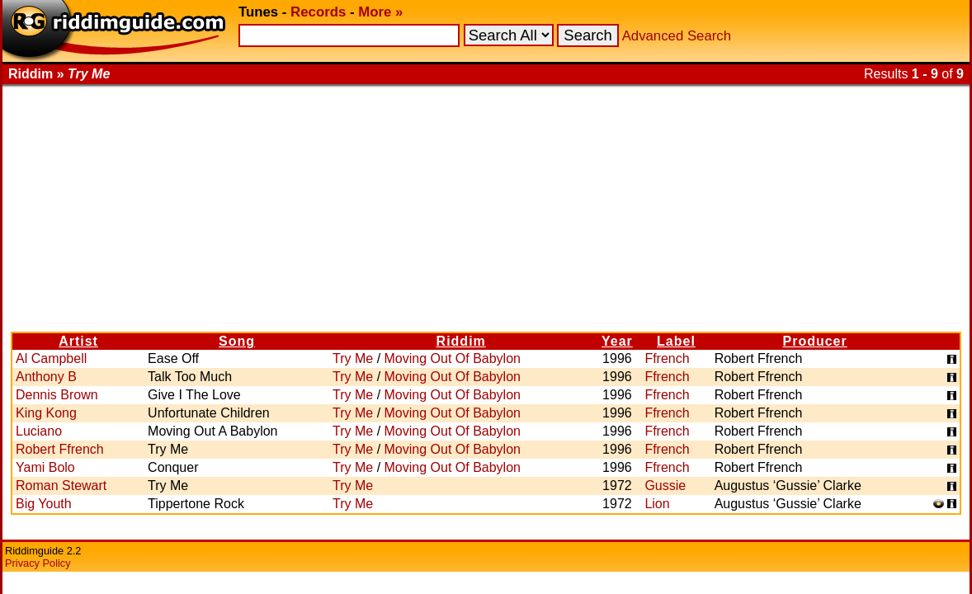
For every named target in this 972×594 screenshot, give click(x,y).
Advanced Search (676, 36)
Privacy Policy (38, 563)
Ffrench (666, 358)
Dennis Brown (57, 395)
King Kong (46, 413)
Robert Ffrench (60, 449)
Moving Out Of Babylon (453, 358)
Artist (78, 341)
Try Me (353, 358)
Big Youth (44, 504)
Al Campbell (51, 358)
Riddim (461, 341)
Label (676, 341)
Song (237, 341)
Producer (814, 341)
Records (318, 12)
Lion (656, 504)
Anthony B (46, 377)
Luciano (39, 431)
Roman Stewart (61, 485)
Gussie (665, 485)
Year (617, 341)
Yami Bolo (45, 467)
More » (380, 12)
